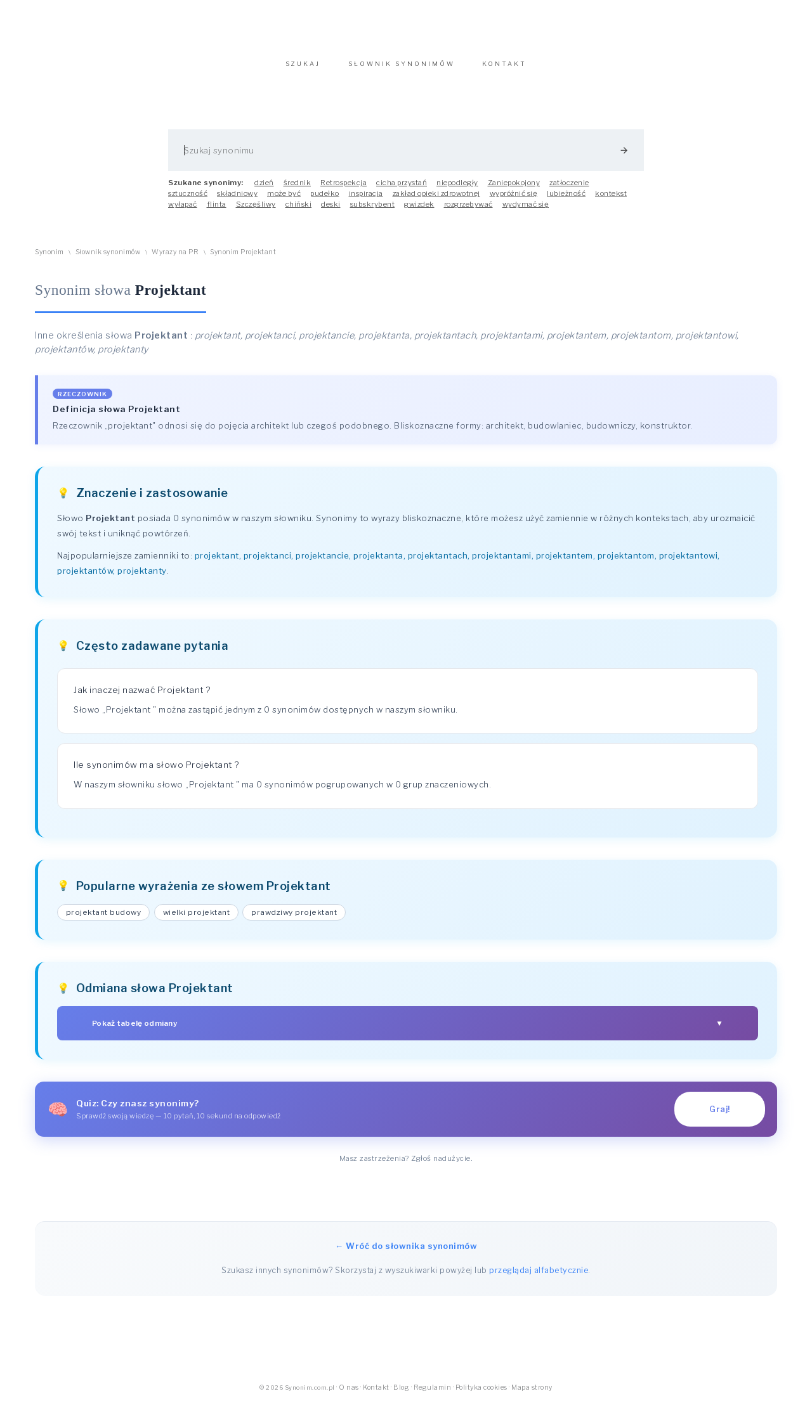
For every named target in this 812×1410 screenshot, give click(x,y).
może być (284, 199)
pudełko (324, 199)
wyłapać (182, 210)
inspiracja (366, 199)
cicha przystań (401, 188)
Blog (401, 1394)
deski (331, 210)
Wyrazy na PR (175, 258)
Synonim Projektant (243, 258)
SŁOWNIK (401, 70)
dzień (264, 188)
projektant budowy (103, 918)
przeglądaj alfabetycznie (538, 1276)
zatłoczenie (569, 188)
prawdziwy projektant (294, 918)
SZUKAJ (302, 70)
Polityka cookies (481, 1394)
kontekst (611, 199)
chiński (298, 210)
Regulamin (433, 1394)
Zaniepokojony (514, 188)
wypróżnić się (514, 199)
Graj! (719, 1115)
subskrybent (372, 210)
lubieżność (566, 199)
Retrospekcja (343, 188)
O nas (349, 1394)
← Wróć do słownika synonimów (406, 1252)
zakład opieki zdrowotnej (436, 199)
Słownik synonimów (108, 258)
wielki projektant (196, 918)
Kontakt (376, 1394)
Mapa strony (532, 1394)
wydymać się (525, 210)
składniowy (237, 199)
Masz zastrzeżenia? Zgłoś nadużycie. (406, 1164)
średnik (297, 188)
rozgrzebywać (468, 210)
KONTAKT (504, 70)
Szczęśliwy (256, 210)
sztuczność (187, 199)
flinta (216, 210)
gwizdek (419, 210)
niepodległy (457, 188)
